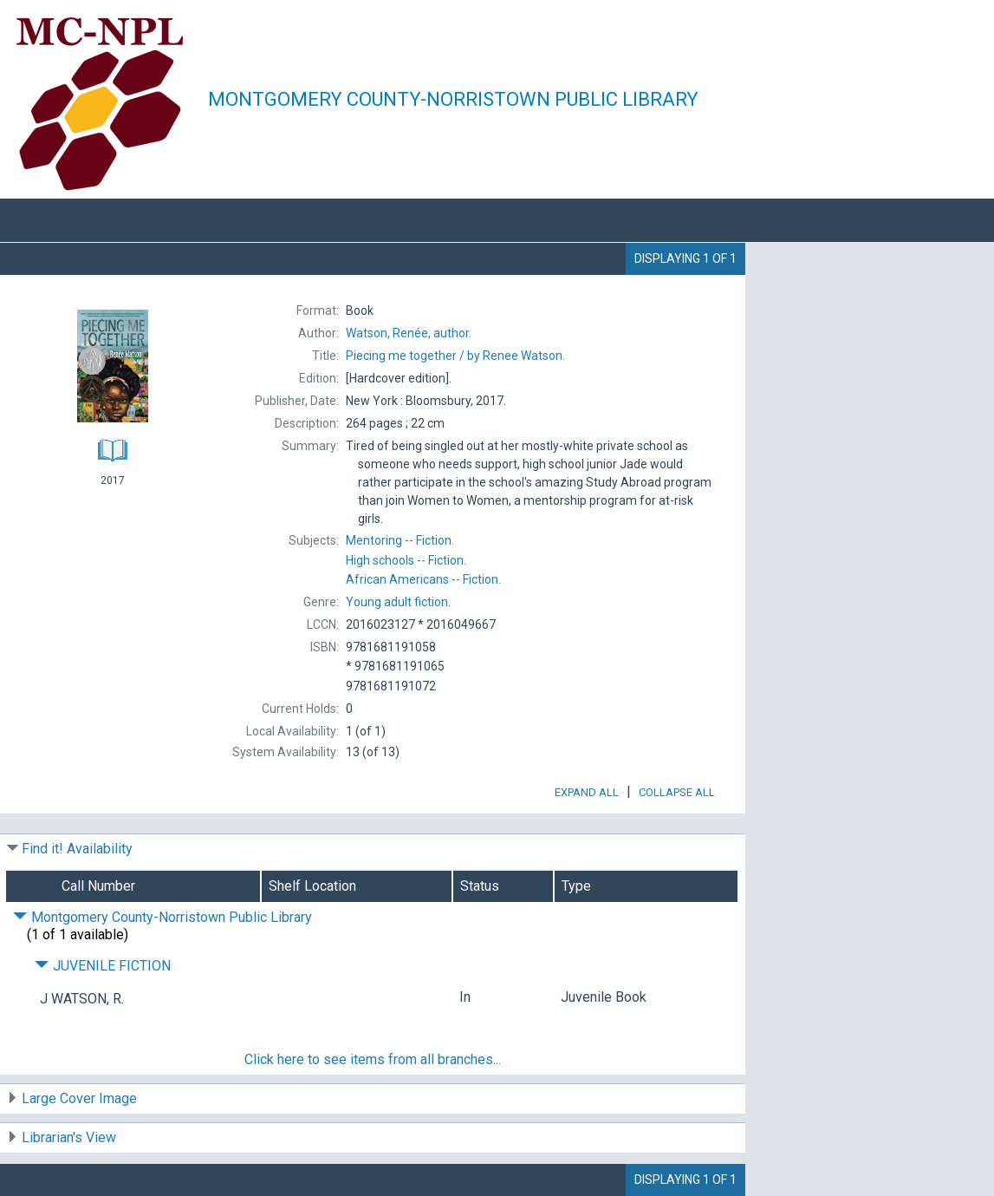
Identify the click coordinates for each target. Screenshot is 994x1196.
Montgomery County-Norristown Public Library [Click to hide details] (162, 917)
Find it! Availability (77, 848)
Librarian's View (69, 1137)
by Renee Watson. (455, 356)
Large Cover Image (79, 1098)
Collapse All (677, 792)
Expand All (587, 792)
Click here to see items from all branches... (372, 1059)
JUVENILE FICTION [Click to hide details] (103, 965)
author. (408, 333)
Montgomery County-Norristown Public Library (453, 99)
